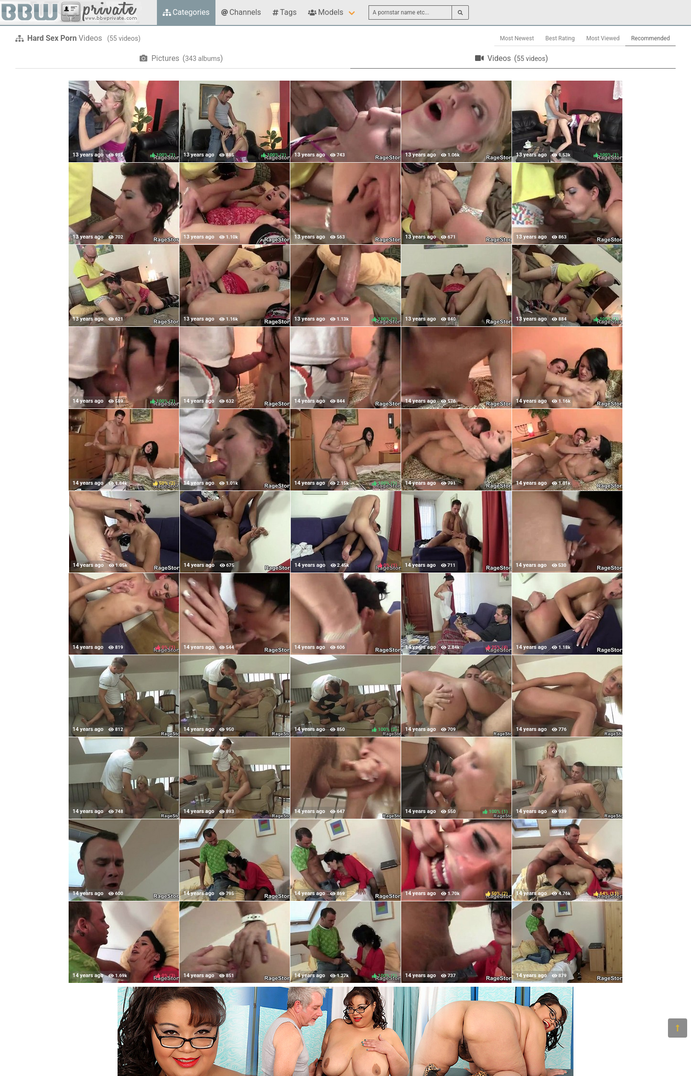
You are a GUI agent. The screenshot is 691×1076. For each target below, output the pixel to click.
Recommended (650, 38)
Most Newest (517, 38)
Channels (241, 12)
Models (325, 12)
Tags (285, 12)
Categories (186, 12)
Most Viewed (603, 38)
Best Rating (560, 38)
